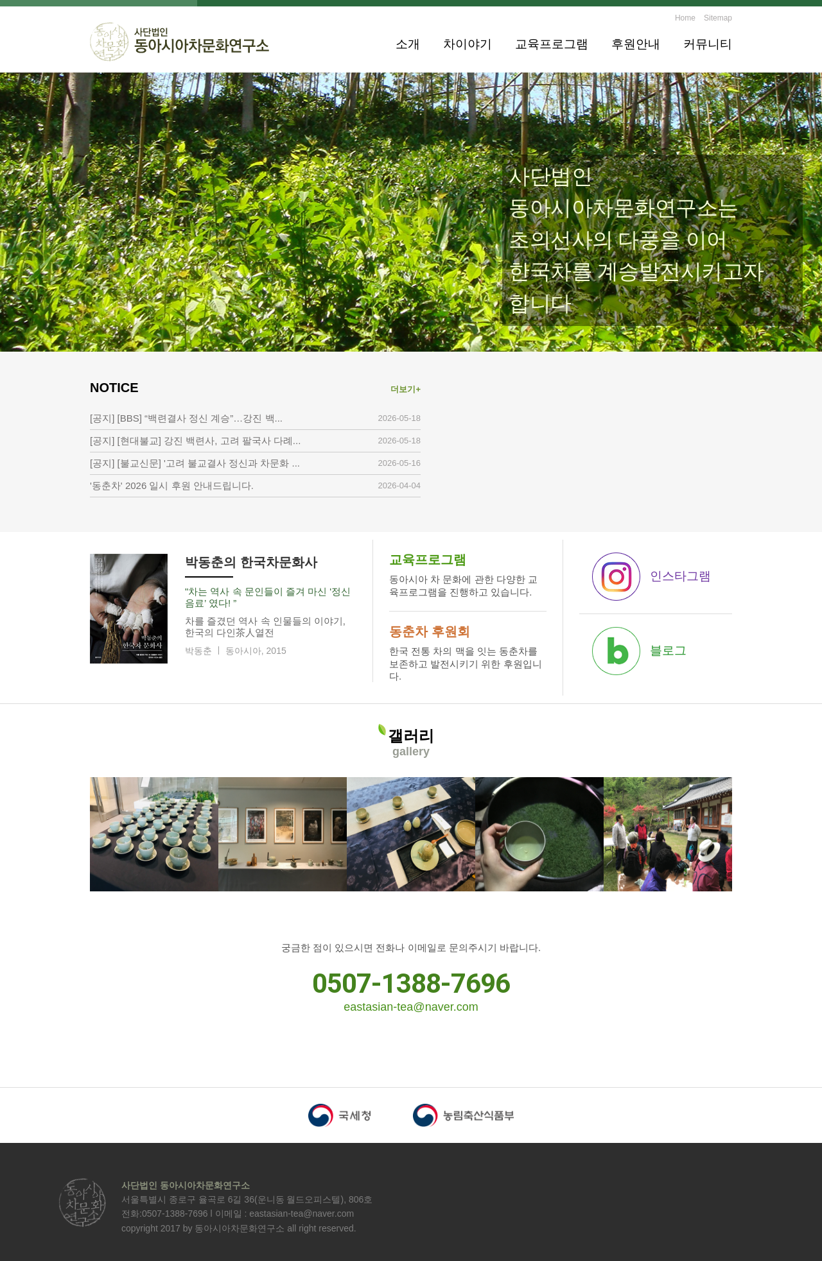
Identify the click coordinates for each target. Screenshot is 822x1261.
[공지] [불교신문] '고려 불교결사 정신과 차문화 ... (195, 463)
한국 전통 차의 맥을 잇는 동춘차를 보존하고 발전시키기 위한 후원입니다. (468, 651)
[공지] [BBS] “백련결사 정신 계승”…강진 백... (186, 418)
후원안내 (635, 44)
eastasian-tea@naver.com (411, 1006)
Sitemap (718, 17)
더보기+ (405, 389)
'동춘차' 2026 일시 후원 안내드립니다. (172, 485)
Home (685, 17)
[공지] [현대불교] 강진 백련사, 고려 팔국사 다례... (195, 440)
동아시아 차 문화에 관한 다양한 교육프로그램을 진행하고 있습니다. (468, 573)
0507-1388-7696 (411, 983)
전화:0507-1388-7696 (164, 1213)
